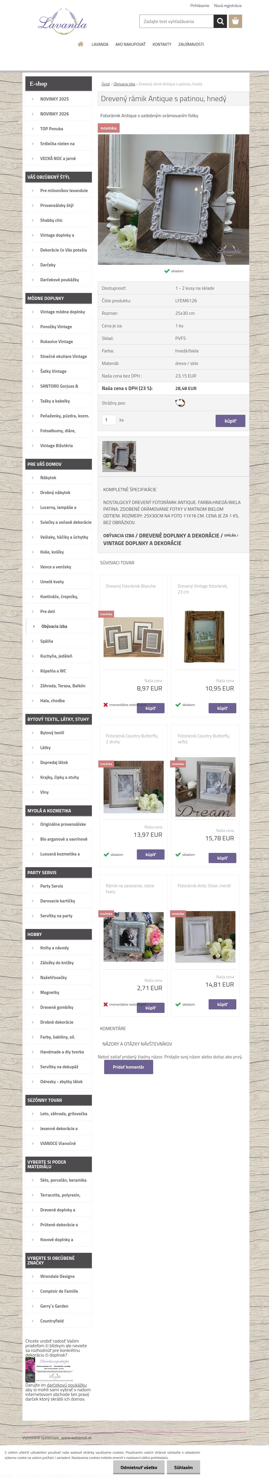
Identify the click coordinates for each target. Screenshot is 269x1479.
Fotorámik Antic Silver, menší (204, 886)
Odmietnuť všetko (138, 1467)
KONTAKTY (162, 44)
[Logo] (62, 21)
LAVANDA (100, 44)
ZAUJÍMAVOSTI (191, 44)
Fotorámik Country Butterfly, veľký (204, 739)
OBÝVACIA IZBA (118, 535)
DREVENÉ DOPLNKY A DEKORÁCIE (179, 535)
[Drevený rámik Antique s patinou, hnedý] (173, 136)
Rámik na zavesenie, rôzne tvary (130, 889)
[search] (220, 21)
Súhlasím (183, 1467)
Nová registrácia (228, 5)
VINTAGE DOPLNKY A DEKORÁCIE (142, 543)
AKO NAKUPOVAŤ (131, 44)
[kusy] (109, 420)
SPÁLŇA (230, 535)
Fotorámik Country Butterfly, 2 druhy (132, 739)
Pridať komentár (128, 1067)
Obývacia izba (124, 84)
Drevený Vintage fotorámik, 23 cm (203, 589)
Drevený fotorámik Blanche (131, 586)
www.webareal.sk (76, 1437)
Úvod (106, 84)
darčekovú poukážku (67, 1384)
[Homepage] (81, 44)
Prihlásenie (200, 5)
